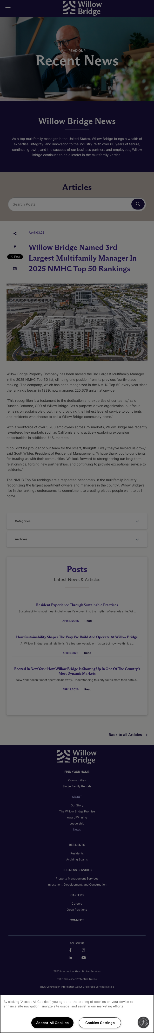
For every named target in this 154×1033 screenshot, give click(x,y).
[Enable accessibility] (143, 1022)
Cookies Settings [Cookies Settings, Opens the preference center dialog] (100, 1023)
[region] (77, 1014)
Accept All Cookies (52, 1023)
